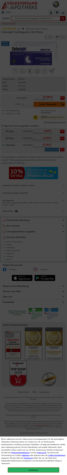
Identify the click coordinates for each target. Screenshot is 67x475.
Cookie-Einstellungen (56, 455)
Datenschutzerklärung (20, 453)
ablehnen (25, 455)
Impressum (41, 453)
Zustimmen (28, 458)
